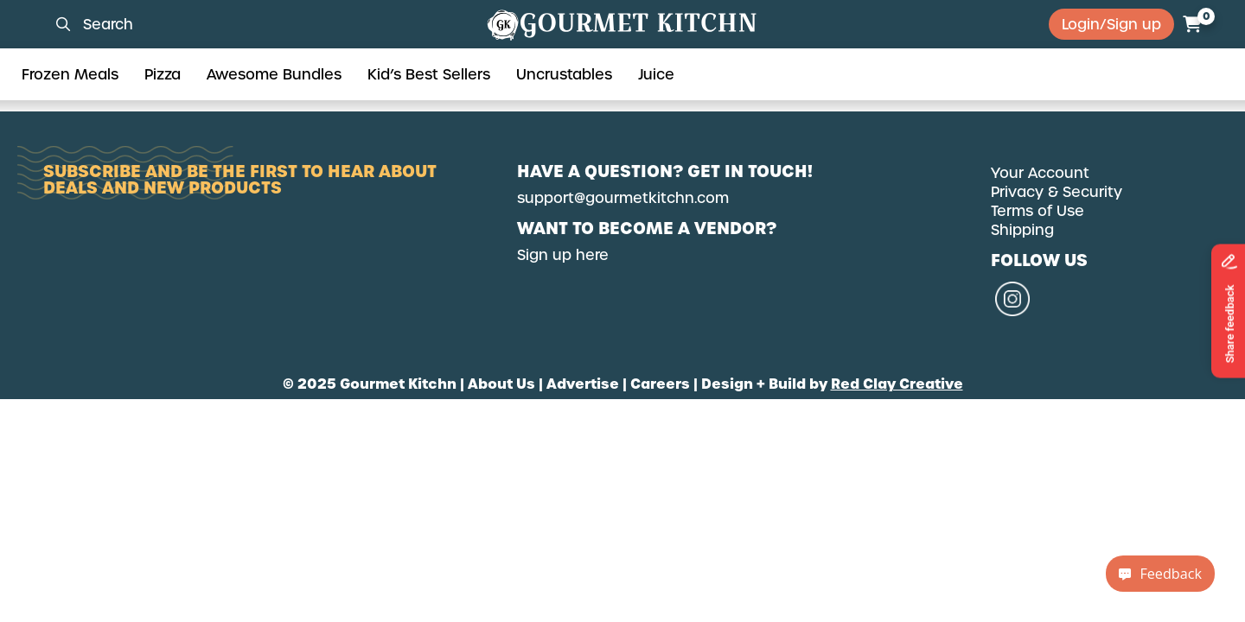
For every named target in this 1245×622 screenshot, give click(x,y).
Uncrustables (564, 74)
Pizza (162, 74)
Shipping (1022, 229)
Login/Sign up (1111, 24)
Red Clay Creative (897, 383)
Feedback (1160, 573)
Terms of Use (1037, 210)
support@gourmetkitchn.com (623, 197)
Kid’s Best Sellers (428, 74)
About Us (501, 383)
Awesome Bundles (274, 74)
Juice (656, 74)
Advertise (582, 383)
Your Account (1040, 172)
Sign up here (563, 254)
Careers (660, 383)
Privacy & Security (1056, 191)
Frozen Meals (70, 74)
